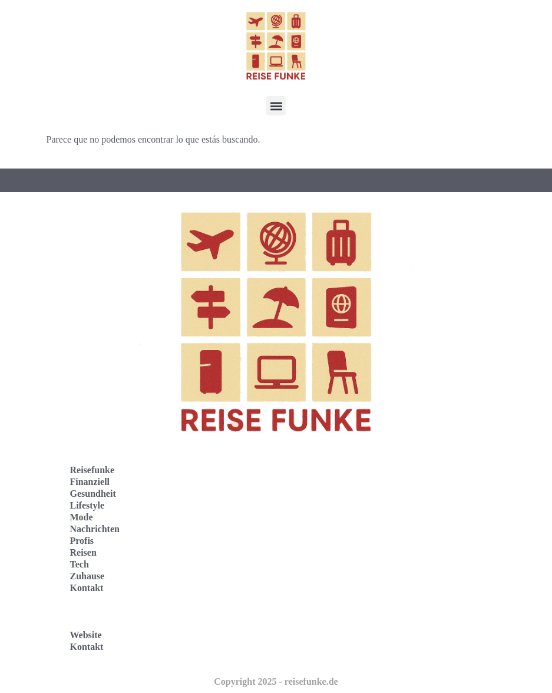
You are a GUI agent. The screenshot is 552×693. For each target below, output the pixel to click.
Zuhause (87, 576)
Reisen (83, 552)
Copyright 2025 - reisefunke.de (276, 681)
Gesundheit (93, 494)
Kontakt (87, 588)
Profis (82, 541)
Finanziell (90, 482)
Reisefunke (92, 470)
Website (86, 635)
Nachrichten (95, 529)
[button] (276, 106)
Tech (79, 564)
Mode (81, 517)
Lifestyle (87, 505)
